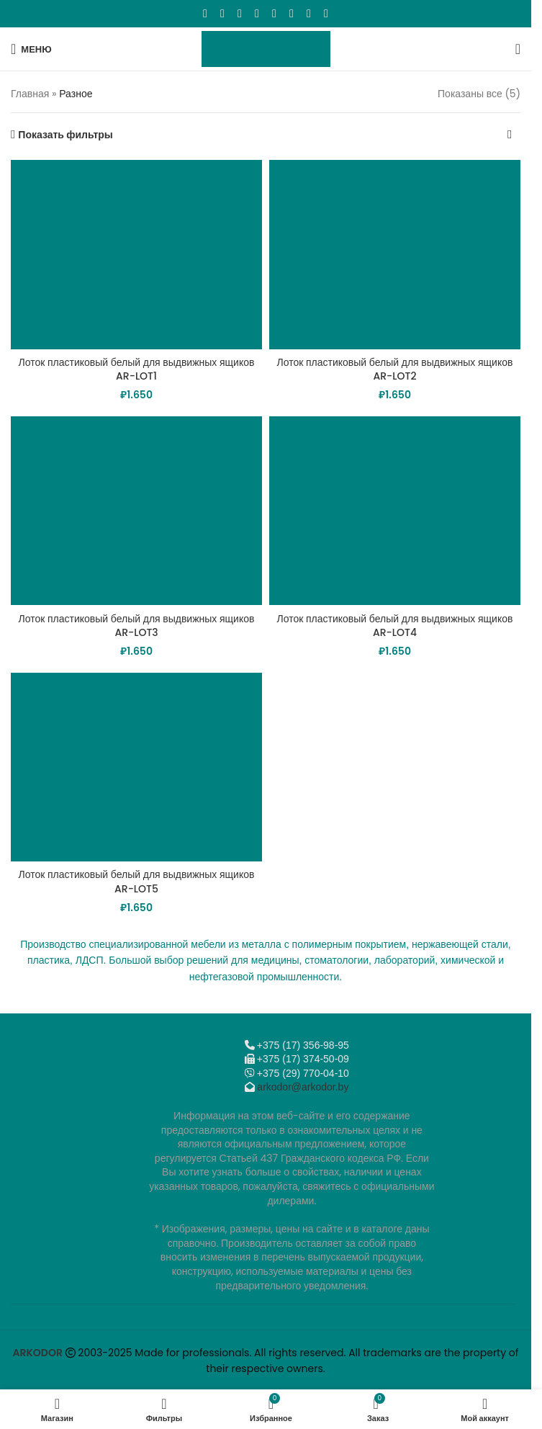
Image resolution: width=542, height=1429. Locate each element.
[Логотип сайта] (266, 48)
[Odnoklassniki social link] (257, 13)
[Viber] (326, 13)
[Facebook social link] (205, 13)
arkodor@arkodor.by (302, 1087)
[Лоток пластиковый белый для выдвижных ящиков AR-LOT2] (394, 254)
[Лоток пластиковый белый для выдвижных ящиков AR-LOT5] (136, 767)
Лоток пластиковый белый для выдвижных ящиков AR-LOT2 (395, 369)
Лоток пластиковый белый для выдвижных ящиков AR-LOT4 (395, 626)
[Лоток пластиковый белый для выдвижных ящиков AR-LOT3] (136, 510)
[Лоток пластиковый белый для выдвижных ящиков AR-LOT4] (394, 510)
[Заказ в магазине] (509, 134)
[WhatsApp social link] (274, 13)
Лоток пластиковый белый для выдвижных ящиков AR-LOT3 (137, 626)
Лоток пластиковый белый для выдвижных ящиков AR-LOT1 (137, 369)
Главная (30, 93)
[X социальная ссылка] (222, 13)
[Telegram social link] (308, 13)
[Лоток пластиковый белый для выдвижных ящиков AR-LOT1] (136, 254)
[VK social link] (291, 13)
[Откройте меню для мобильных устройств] (31, 49)
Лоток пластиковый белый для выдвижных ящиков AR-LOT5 (137, 881)
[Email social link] (239, 13)
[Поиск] (518, 49)
